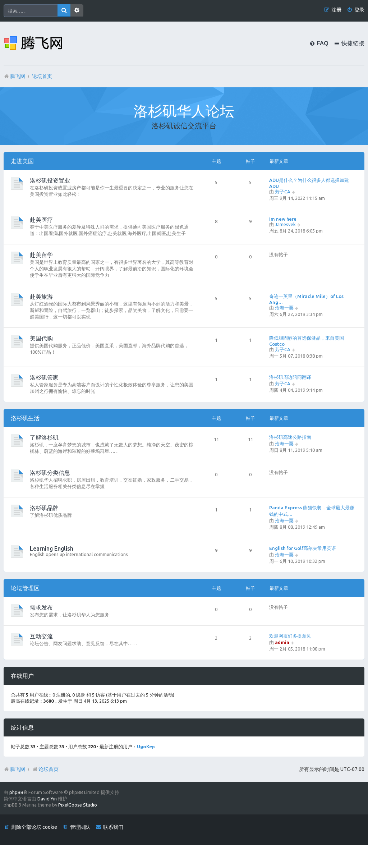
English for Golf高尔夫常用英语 (302, 548)
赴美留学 (41, 255)
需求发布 (41, 607)
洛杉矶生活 (25, 418)
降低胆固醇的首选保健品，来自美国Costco (306, 340)
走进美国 (22, 161)
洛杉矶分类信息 (50, 472)
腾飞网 (17, 769)
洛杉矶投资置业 (50, 180)
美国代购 (41, 338)
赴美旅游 (41, 296)
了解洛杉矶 (44, 437)
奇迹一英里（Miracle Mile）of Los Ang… (306, 299)
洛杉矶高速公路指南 (290, 437)
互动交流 (41, 636)
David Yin (47, 798)
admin (282, 642)
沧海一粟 (284, 307)
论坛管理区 (25, 588)
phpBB (16, 792)
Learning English (51, 548)
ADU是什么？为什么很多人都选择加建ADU (309, 183)
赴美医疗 (41, 219)
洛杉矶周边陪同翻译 (290, 377)
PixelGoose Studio (77, 804)
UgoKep (146, 746)
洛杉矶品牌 (44, 508)
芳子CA (282, 191)
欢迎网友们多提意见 (290, 635)
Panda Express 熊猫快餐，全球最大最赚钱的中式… (311, 510)
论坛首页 (45, 769)
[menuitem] (355, 9)
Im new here (282, 218)
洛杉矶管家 (44, 377)
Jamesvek (285, 224)
